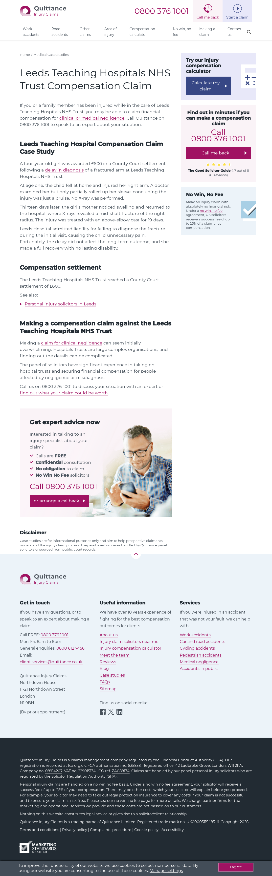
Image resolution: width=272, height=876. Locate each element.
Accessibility (172, 830)
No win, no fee (182, 32)
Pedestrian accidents (201, 655)
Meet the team (115, 655)
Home (25, 55)
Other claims (85, 32)
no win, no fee (211, 211)
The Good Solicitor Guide (209, 170)
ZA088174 (121, 771)
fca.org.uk (77, 765)
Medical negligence (199, 662)
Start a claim (237, 17)
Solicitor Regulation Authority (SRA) (84, 776)
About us (109, 635)
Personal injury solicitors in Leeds (60, 303)
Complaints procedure (110, 830)
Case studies (112, 675)
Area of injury (110, 32)
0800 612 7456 (70, 648)
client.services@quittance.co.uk (51, 662)
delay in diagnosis (64, 169)
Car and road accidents (202, 641)
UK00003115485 (200, 822)
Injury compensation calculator (130, 648)
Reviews (108, 662)
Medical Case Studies (51, 55)
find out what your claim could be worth (64, 392)
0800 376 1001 (162, 11)
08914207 (53, 771)
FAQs (105, 682)
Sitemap (108, 688)
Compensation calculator (142, 32)
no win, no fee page (132, 800)
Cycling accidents (197, 648)
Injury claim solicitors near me (129, 641)
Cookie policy (146, 830)
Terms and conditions (39, 830)
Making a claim (207, 32)
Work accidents (31, 32)
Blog (104, 668)
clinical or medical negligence (91, 118)
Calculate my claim (206, 85)
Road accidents (59, 32)
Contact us (234, 32)
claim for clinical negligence (71, 342)
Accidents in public (199, 668)
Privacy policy (74, 830)
